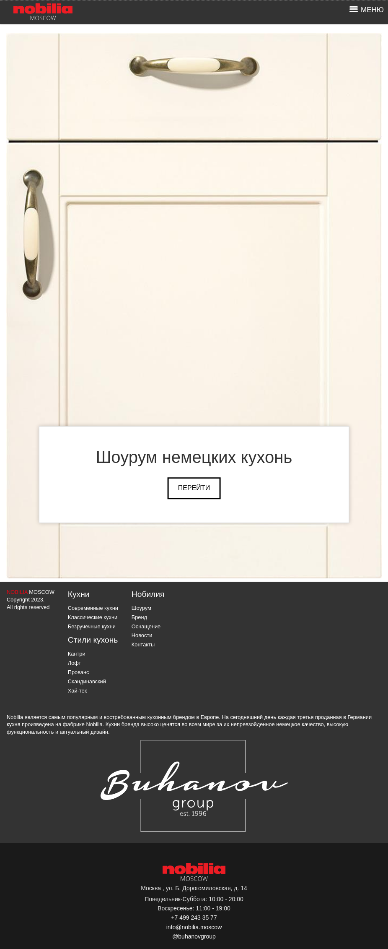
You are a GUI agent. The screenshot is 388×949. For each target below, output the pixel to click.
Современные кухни (93, 608)
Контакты (143, 644)
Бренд (139, 617)
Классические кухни (92, 617)
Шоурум (141, 608)
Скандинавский (87, 681)
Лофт (74, 663)
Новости (142, 635)
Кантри (76, 654)
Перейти (194, 487)
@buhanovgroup (194, 936)
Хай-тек (77, 691)
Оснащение (146, 626)
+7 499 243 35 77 (194, 917)
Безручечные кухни (92, 626)
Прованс (78, 672)
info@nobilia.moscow (194, 927)
